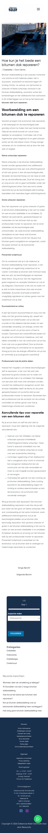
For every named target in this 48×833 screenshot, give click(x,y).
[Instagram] (27, 810)
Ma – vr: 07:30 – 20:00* (24, 771)
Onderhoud (12, 663)
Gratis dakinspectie (24, 728)
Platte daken (24, 744)
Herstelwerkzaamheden (24, 736)
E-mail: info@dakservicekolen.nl (24, 793)
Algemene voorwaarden (24, 758)
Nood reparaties (24, 739)
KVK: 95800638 (24, 806)
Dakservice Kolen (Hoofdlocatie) (24, 790)
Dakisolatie (12, 655)
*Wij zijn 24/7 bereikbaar (24, 779)
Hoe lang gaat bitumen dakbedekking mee (22, 711)
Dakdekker (8, 70)
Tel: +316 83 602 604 (24, 796)
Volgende (15, 634)
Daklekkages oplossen (24, 731)
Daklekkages (12, 659)
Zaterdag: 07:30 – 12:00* (24, 774)
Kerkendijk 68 (24, 798)
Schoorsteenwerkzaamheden (24, 746)
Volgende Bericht (24, 575)
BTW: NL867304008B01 (24, 804)
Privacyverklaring (24, 761)
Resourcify (26, 827)
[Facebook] (21, 810)
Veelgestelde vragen (24, 763)
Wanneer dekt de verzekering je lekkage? (21, 683)
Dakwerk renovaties (24, 733)
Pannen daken (24, 741)
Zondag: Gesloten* (24, 776)
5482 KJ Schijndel (24, 801)
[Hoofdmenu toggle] (38, 9)
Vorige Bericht (24, 568)
